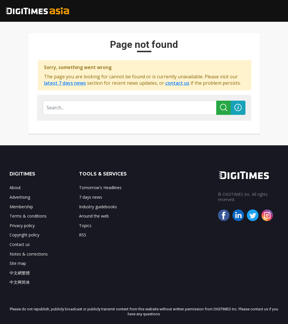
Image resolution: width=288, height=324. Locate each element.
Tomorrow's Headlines (100, 187)
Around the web (94, 216)
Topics (85, 225)
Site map (18, 263)
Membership (21, 206)
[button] (238, 108)
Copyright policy (24, 235)
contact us (177, 83)
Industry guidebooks (98, 206)
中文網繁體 (20, 273)
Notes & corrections (29, 254)
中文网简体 (20, 282)
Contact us (20, 244)
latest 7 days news (65, 83)
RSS (82, 235)
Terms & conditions (28, 216)
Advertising (20, 197)
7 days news (90, 197)
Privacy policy (22, 225)
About (15, 187)
